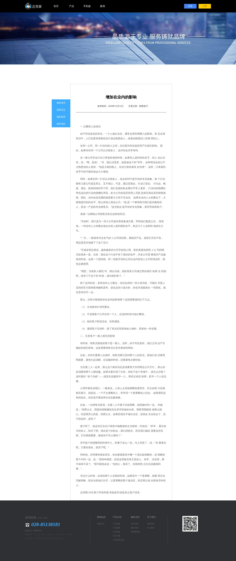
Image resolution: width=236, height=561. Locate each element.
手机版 (87, 6)
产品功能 (116, 524)
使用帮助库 (135, 532)
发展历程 (151, 524)
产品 (71, 6)
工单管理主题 (118, 540)
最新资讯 (61, 103)
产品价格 (116, 532)
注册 (205, 6)
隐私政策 (61, 117)
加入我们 (151, 528)
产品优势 (116, 528)
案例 (102, 6)
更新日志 (61, 110)
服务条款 (61, 124)
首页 (56, 6)
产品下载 (116, 536)
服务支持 (134, 528)
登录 (190, 6)
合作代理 (134, 524)
